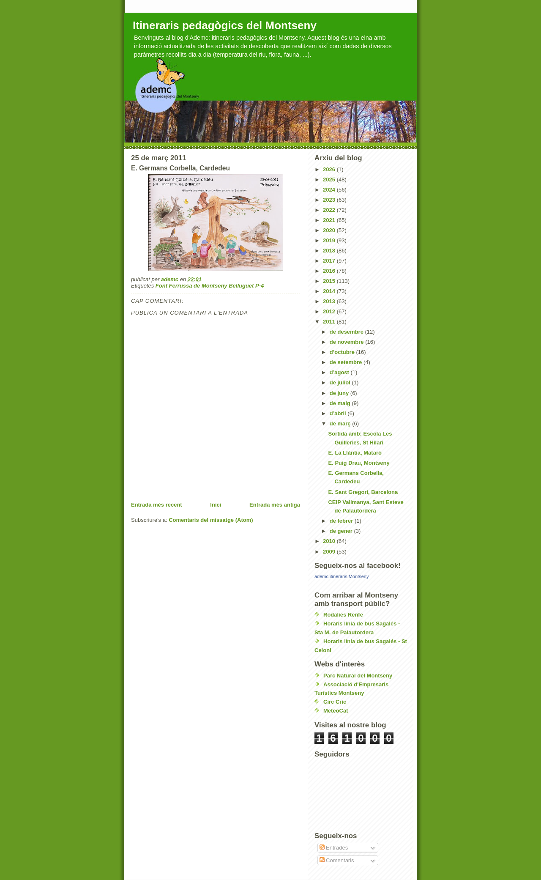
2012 (330, 311)
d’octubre (343, 352)
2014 (330, 291)
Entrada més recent (156, 505)
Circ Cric (334, 702)
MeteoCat (335, 710)
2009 (330, 551)
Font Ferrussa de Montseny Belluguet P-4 (210, 285)
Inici (215, 505)
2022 (330, 210)
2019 (330, 240)
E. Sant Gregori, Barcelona (363, 492)
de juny (340, 393)
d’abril (339, 413)
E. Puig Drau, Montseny (358, 463)
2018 (330, 250)
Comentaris (337, 860)
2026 (330, 169)
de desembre (347, 332)
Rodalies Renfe (343, 614)
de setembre (346, 362)
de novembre (348, 342)
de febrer (342, 521)
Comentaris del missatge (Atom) (211, 520)
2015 (330, 281)
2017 (330, 261)
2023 (330, 200)
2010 (330, 541)
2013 (330, 301)
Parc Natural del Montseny (357, 675)
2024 (330, 189)
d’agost (340, 372)
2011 (330, 321)
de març (341, 423)
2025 (330, 179)
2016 (330, 271)
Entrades (334, 847)
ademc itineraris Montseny (341, 576)
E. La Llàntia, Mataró (354, 453)
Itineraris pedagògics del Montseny (225, 25)
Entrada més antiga (274, 505)
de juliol (341, 382)
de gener (342, 531)
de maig (341, 403)
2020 (330, 230)
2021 (330, 220)
